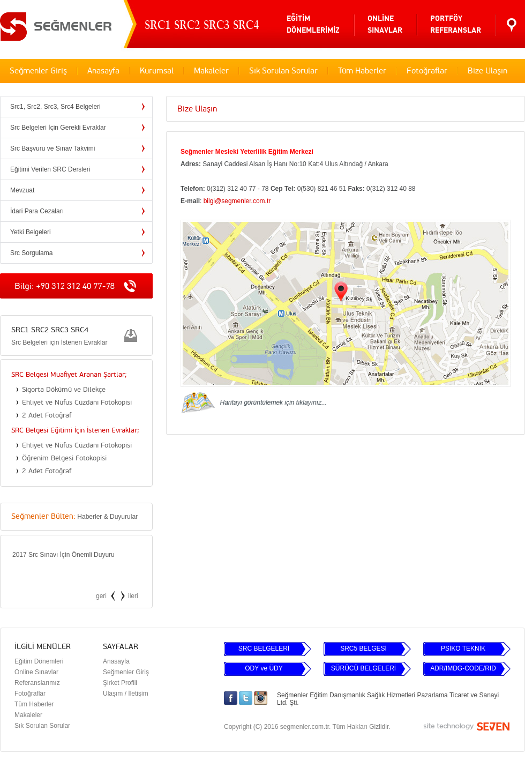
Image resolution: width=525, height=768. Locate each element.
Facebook (230, 698)
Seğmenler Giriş (38, 71)
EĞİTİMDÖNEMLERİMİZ (313, 24)
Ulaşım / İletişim (125, 693)
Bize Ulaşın (487, 71)
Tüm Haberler (362, 71)
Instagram (260, 698)
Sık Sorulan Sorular (283, 71)
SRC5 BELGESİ (363, 648)
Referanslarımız (37, 683)
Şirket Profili (120, 683)
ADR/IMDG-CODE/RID (463, 668)
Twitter (245, 698)
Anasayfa (103, 71)
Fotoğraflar (427, 71)
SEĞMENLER (56, 25)
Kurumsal (157, 71)
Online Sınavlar (36, 672)
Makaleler (211, 71)
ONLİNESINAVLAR (385, 24)
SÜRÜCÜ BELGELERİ (363, 668)
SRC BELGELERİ (263, 648)
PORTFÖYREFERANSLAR (455, 24)
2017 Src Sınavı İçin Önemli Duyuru (63, 554)
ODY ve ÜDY (263, 668)
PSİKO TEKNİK (463, 648)
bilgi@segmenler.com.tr (237, 201)
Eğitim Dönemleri (38, 661)
